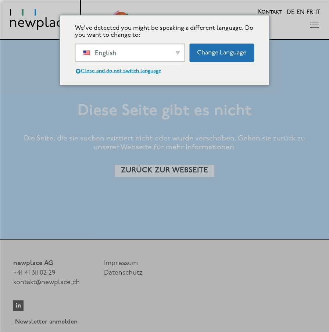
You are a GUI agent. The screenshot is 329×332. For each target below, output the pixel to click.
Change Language (221, 52)
